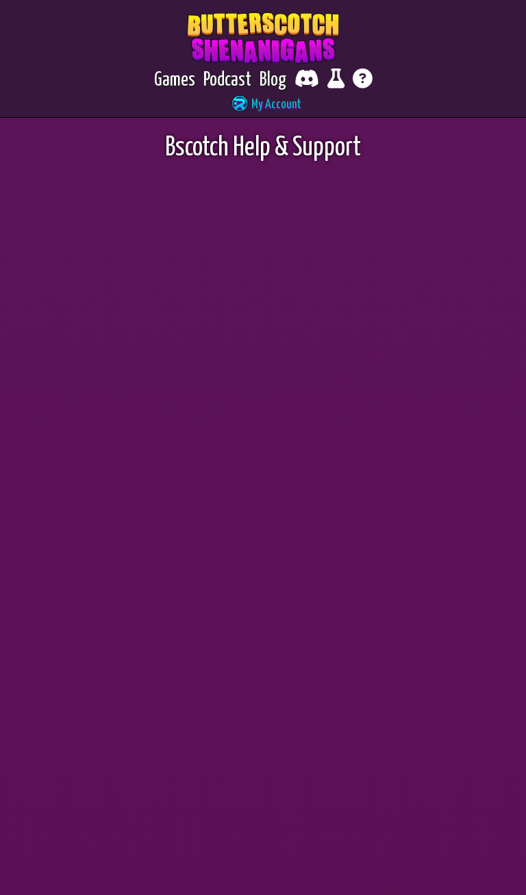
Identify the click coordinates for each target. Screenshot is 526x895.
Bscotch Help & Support (263, 31)
